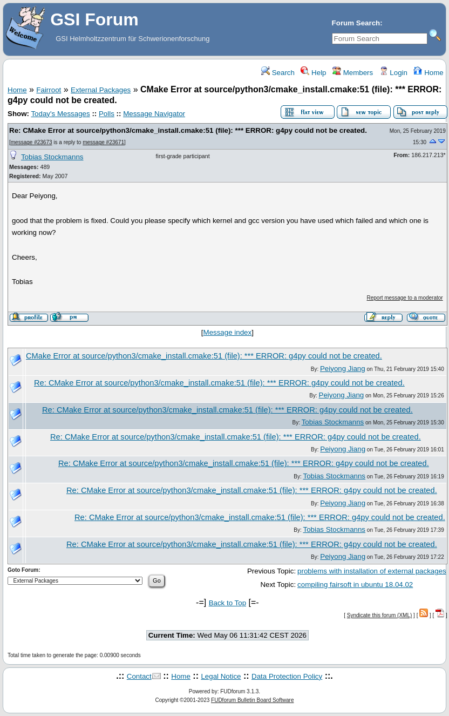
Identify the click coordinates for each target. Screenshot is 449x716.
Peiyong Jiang (342, 368)
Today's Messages (60, 114)
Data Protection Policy (286, 676)
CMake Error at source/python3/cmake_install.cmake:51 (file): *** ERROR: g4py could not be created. (204, 356)
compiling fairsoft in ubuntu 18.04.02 (355, 584)
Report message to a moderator (405, 298)
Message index (227, 332)
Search (278, 73)
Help (313, 73)
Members (352, 73)
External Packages (101, 90)
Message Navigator (154, 114)
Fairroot (48, 90)
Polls (106, 114)
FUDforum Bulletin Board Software (252, 700)
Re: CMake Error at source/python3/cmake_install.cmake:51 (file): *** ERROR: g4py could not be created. (188, 130)
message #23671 (103, 142)
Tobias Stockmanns (52, 157)
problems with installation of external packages (371, 571)
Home (428, 73)
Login (393, 73)
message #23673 (31, 142)
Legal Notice (221, 676)
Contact (139, 676)
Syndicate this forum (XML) (379, 615)
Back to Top (227, 603)
